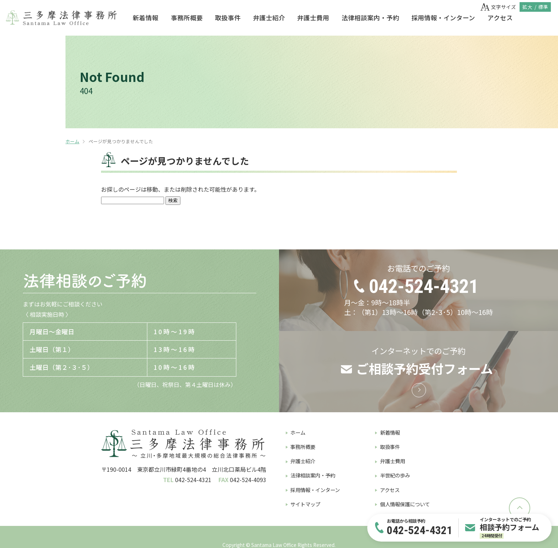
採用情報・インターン (443, 17)
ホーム (72, 141)
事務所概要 (187, 17)
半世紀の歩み (395, 475)
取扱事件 (228, 17)
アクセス (500, 17)
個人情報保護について (405, 504)
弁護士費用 (313, 17)
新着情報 (145, 17)
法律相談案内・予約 (370, 17)
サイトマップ (305, 504)
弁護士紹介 (269, 17)
